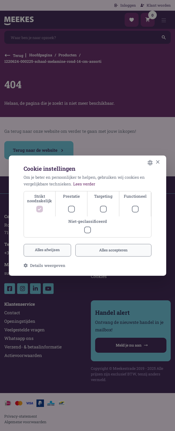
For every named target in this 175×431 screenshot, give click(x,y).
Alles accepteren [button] (113, 250)
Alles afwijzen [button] (47, 249)
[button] (44, 265)
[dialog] (87, 215)
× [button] (157, 162)
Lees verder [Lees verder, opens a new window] (84, 184)
